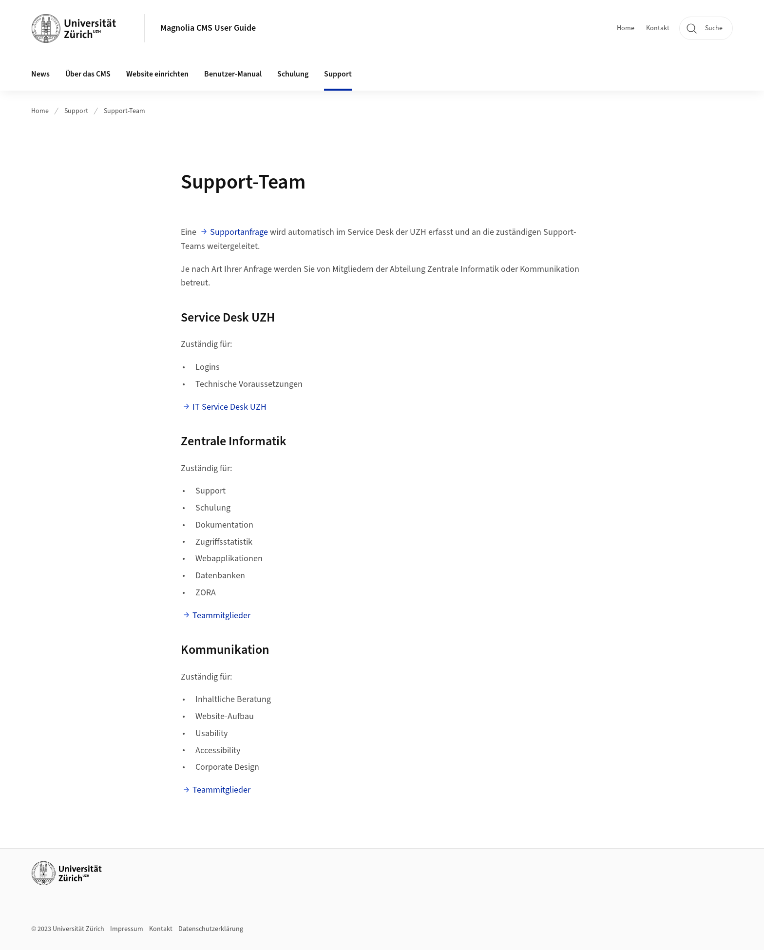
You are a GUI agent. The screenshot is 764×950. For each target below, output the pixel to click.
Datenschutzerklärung (210, 929)
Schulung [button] (292, 74)
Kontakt (657, 28)
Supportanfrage (239, 232)
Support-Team (124, 111)
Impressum (126, 929)
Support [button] (338, 74)
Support (76, 111)
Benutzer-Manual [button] (233, 74)
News (40, 74)
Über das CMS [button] (88, 74)
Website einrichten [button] (157, 74)
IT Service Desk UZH (229, 407)
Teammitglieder (221, 615)
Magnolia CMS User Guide (208, 28)
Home (625, 28)
